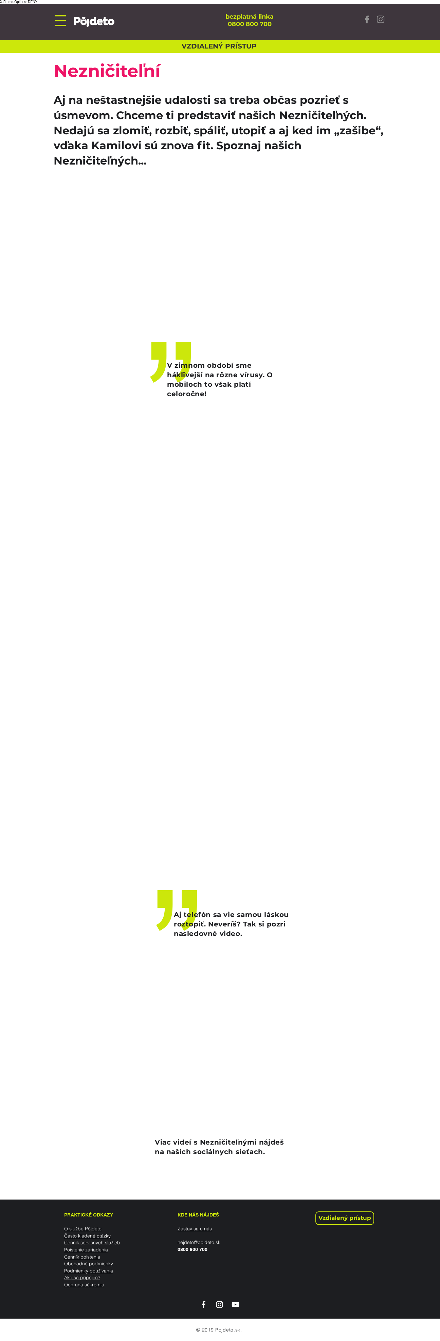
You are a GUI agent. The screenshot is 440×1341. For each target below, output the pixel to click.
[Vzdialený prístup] (344, 1218)
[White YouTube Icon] (235, 1304)
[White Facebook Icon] (203, 1304)
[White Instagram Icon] (219, 1304)
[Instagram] (380, 19)
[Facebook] (367, 19)
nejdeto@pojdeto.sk (199, 1242)
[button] (60, 20)
